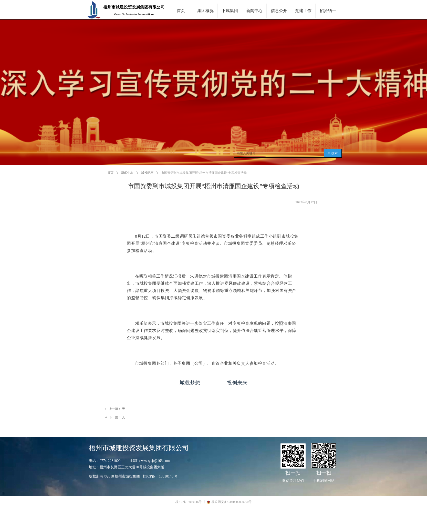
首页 (110, 173)
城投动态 (147, 173)
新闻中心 (127, 173)
